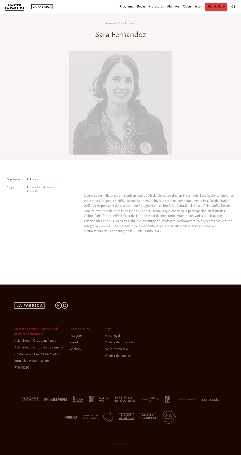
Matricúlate (216, 6)
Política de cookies (118, 356)
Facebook (75, 349)
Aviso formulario (116, 349)
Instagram (76, 336)
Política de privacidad (120, 342)
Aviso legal (112, 336)
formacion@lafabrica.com (32, 361)
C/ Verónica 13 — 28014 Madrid (37, 354)
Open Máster (192, 6)
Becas (141, 6)
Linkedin (74, 342)
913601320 (21, 368)
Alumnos (173, 6)
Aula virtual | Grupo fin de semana (38, 347)
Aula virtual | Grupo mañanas (35, 341)
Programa (126, 6)
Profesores (156, 6)
